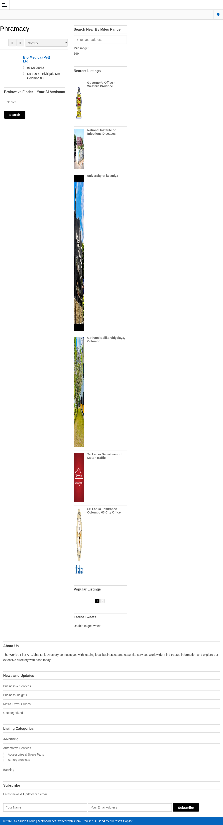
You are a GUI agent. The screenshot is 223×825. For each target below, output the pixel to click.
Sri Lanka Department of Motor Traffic (104, 456)
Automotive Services (17, 748)
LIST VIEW (20, 42)
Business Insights (15, 695)
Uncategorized (13, 713)
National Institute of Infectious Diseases (101, 131)
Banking (8, 769)
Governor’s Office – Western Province (101, 84)
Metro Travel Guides (17, 704)
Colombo (218, 14)
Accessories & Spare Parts (26, 754)
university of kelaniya (102, 175)
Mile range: (81, 48)
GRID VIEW (12, 42)
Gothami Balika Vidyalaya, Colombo (106, 339)
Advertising (10, 739)
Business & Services (17, 686)
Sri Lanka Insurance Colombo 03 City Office (104, 510)
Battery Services (19, 759)
